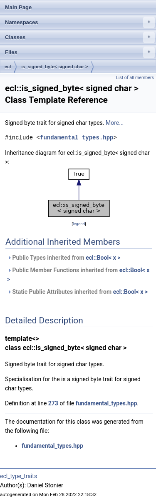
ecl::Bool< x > (103, 257)
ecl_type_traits (18, 476)
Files (80, 52)
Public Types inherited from (64, 257)
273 (53, 403)
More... (115, 122)
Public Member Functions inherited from (78, 275)
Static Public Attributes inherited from (77, 291)
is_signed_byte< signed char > (54, 66)
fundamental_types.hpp (76, 138)
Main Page (18, 7)
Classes (80, 37)
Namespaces (80, 22)
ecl (8, 66)
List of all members (135, 77)
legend (79, 223)
